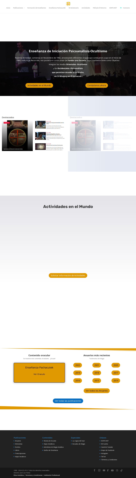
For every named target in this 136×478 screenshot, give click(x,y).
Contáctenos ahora (96, 85)
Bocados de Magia (78, 444)
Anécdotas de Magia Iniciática (54, 447)
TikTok (103, 457)
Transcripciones (20, 453)
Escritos (17, 447)
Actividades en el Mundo (39, 85)
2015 (96, 380)
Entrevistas (18, 444)
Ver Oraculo (39, 374)
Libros (17, 450)
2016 (77, 380)
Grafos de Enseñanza (51, 450)
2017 (116, 372)
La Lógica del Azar (78, 441)
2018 (96, 372)
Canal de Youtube (107, 447)
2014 (116, 380)
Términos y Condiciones (109, 460)
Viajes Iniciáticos (20, 457)
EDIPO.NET (105, 441)
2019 (77, 372)
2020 (116, 365)
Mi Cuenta (104, 444)
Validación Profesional (52, 475)
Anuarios (18, 441)
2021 (96, 365)
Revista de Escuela (50, 441)
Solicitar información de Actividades (68, 275)
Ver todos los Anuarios (97, 390)
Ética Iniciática (19, 475)
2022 (77, 365)
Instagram (104, 453)
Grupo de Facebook (107, 450)
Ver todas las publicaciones (68, 400)
